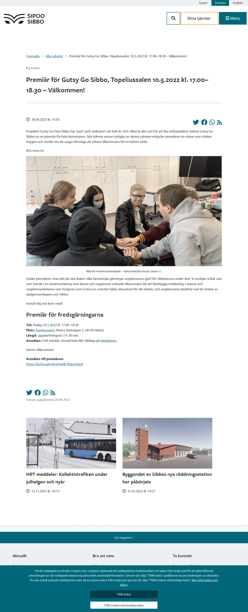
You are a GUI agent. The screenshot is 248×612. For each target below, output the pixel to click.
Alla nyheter (54, 56)
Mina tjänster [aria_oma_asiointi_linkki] (199, 18)
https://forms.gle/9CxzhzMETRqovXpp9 (54, 364)
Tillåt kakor (124, 594)
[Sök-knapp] (173, 18)
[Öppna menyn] (233, 18)
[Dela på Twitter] (196, 123)
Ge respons (124, 537)
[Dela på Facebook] (204, 123)
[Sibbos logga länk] (24, 22)
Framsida (33, 56)
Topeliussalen (45, 330)
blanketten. (109, 340)
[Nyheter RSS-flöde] (219, 123)
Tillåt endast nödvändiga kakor (124, 605)
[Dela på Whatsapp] (212, 123)
